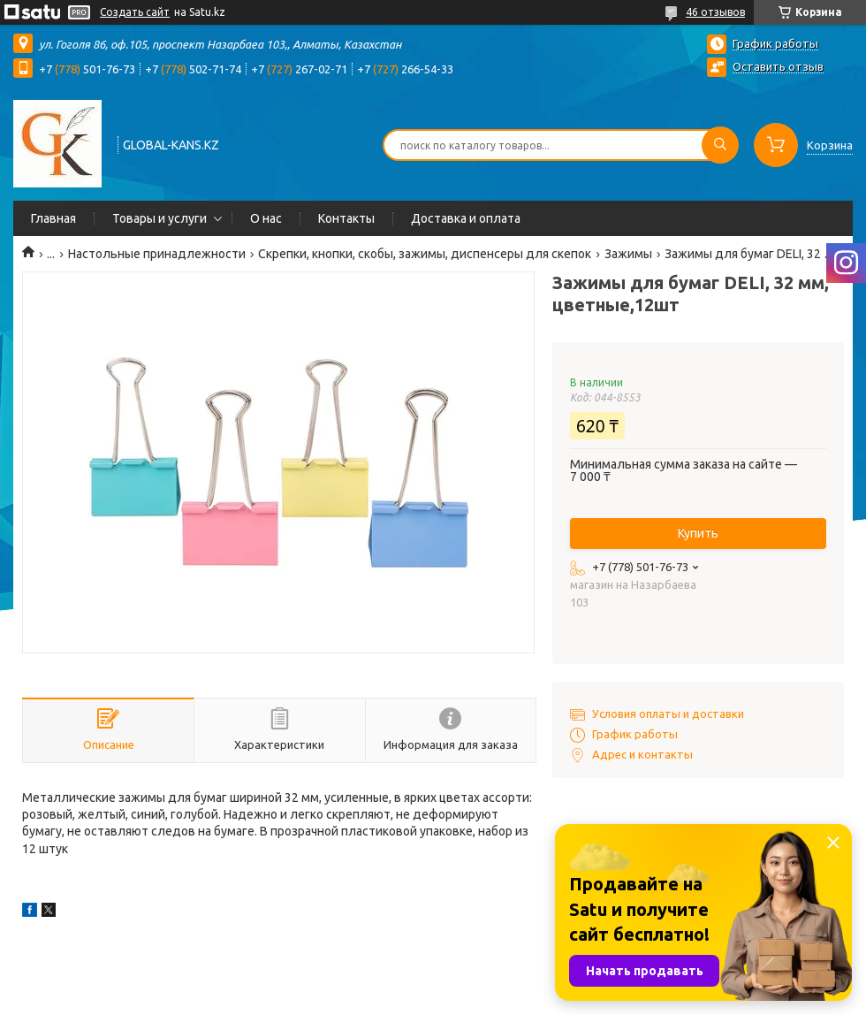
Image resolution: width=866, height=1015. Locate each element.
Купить (698, 533)
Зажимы (628, 254)
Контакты (346, 218)
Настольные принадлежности (157, 254)
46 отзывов (715, 12)
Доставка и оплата (465, 218)
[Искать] (720, 145)
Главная (53, 218)
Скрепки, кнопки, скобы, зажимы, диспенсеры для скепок (424, 254)
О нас (266, 218)
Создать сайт (135, 12)
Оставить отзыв (778, 66)
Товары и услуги (159, 218)
